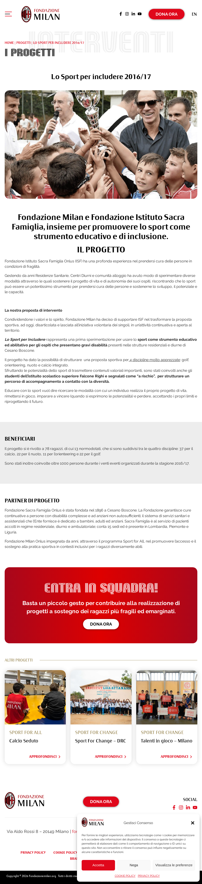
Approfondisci (45, 754)
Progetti (23, 40)
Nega (134, 865)
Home (9, 40)
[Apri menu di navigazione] (8, 13)
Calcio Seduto (23, 739)
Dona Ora (167, 12)
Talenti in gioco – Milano (166, 739)
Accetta (98, 865)
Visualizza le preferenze (173, 865)
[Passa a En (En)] (194, 12)
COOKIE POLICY (125, 875)
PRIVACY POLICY (149, 875)
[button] (192, 823)
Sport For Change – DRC (100, 739)
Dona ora (101, 621)
